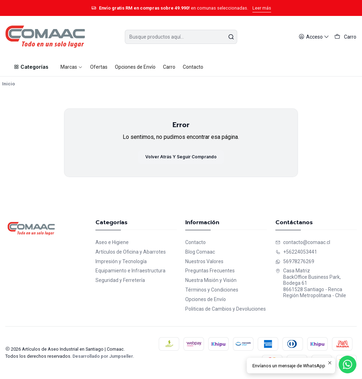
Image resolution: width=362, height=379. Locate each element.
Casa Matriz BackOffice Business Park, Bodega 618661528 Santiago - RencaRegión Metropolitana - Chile (310, 283)
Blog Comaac (200, 252)
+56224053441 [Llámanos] (296, 252)
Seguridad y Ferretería (120, 280)
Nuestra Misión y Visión (211, 280)
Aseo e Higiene (112, 242)
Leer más (261, 8)
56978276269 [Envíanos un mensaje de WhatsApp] (294, 261)
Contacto (195, 242)
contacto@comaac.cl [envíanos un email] (302, 242)
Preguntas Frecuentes (210, 270)
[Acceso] (314, 37)
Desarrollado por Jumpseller (102, 356)
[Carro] (345, 37)
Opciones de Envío (205, 299)
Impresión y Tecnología (121, 261)
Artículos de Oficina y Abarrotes (130, 252)
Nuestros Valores (204, 261)
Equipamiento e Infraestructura (130, 270)
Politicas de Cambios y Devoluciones (225, 309)
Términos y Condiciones (211, 290)
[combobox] (181, 37)
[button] (30, 67)
